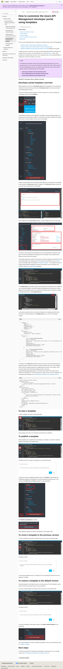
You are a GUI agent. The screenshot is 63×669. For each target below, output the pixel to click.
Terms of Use (46, 666)
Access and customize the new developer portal (33, 75)
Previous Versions (11, 666)
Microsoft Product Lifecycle (37, 5)
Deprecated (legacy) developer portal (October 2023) (37, 11)
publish (33, 266)
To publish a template (24, 35)
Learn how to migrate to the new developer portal (34, 71)
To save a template (23, 33)
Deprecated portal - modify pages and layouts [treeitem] (11, 35)
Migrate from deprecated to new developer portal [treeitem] (10, 27)
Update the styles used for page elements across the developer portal (36, 46)
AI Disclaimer (3, 666)
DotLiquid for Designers (43, 262)
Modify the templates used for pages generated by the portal (34, 48)
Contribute (23, 666)
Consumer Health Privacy (37, 666)
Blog (17, 666)
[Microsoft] (2, 2)
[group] (40, 341)
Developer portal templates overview (27, 31)
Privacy (27, 666)
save (29, 266)
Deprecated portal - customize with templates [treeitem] (10, 40)
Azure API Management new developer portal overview (35, 73)
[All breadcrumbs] (20, 12)
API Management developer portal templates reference (46, 374)
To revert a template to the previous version (28, 36)
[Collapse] (15, 11)
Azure (23, 11)
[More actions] (61, 12)
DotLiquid (49, 53)
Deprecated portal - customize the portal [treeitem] (10, 31)
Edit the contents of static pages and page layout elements (34, 45)
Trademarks (53, 666)
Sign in (60, 1)
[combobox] (9, 14)
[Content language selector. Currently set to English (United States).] (7, 663)
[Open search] (57, 2)
